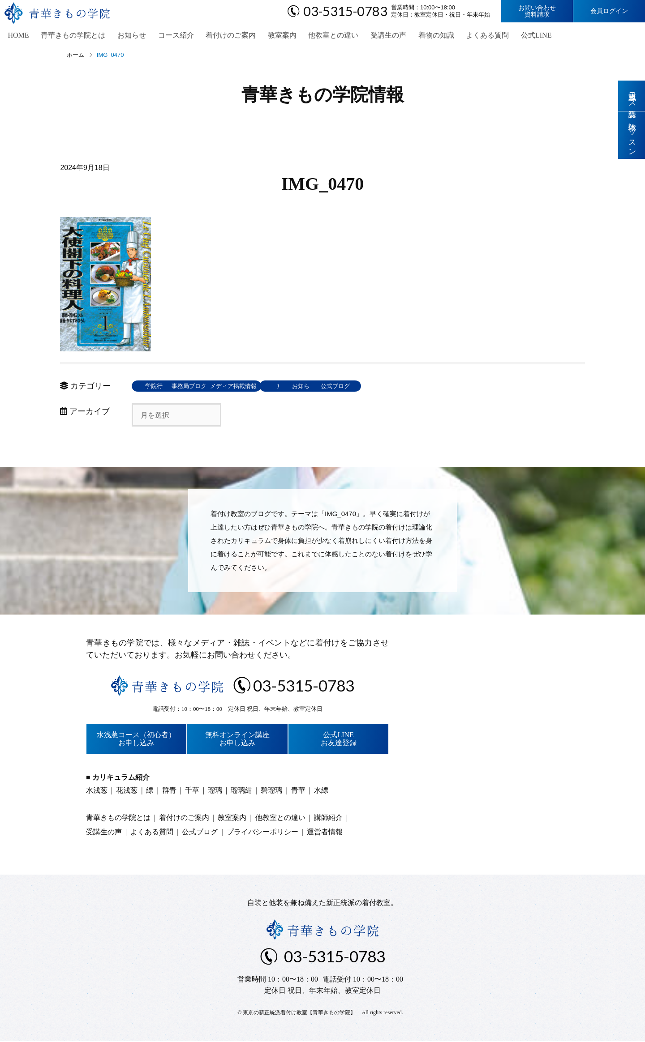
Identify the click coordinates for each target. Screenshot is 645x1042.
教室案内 (273, 36)
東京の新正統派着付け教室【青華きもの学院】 (299, 1014)
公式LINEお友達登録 (339, 740)
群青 (169, 791)
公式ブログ (485, 387)
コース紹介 (170, 36)
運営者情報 (325, 833)
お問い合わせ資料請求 (537, 11)
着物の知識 (424, 36)
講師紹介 (328, 819)
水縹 (321, 791)
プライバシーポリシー (262, 833)
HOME (15, 36)
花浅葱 (127, 791)
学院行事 (160, 387)
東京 (355, 387)
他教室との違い (324, 36)
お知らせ (126, 36)
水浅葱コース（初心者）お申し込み (136, 740)
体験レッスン (632, 135)
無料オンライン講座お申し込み (237, 740)
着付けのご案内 (223, 36)
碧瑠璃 (271, 791)
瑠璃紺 (241, 791)
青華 (298, 791)
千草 (192, 791)
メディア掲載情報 (290, 387)
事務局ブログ (225, 387)
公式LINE (522, 36)
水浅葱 (97, 791)
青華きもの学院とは (69, 36)
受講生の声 (378, 36)
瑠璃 (215, 791)
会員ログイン (609, 11)
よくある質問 (474, 36)
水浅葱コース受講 (632, 95)
